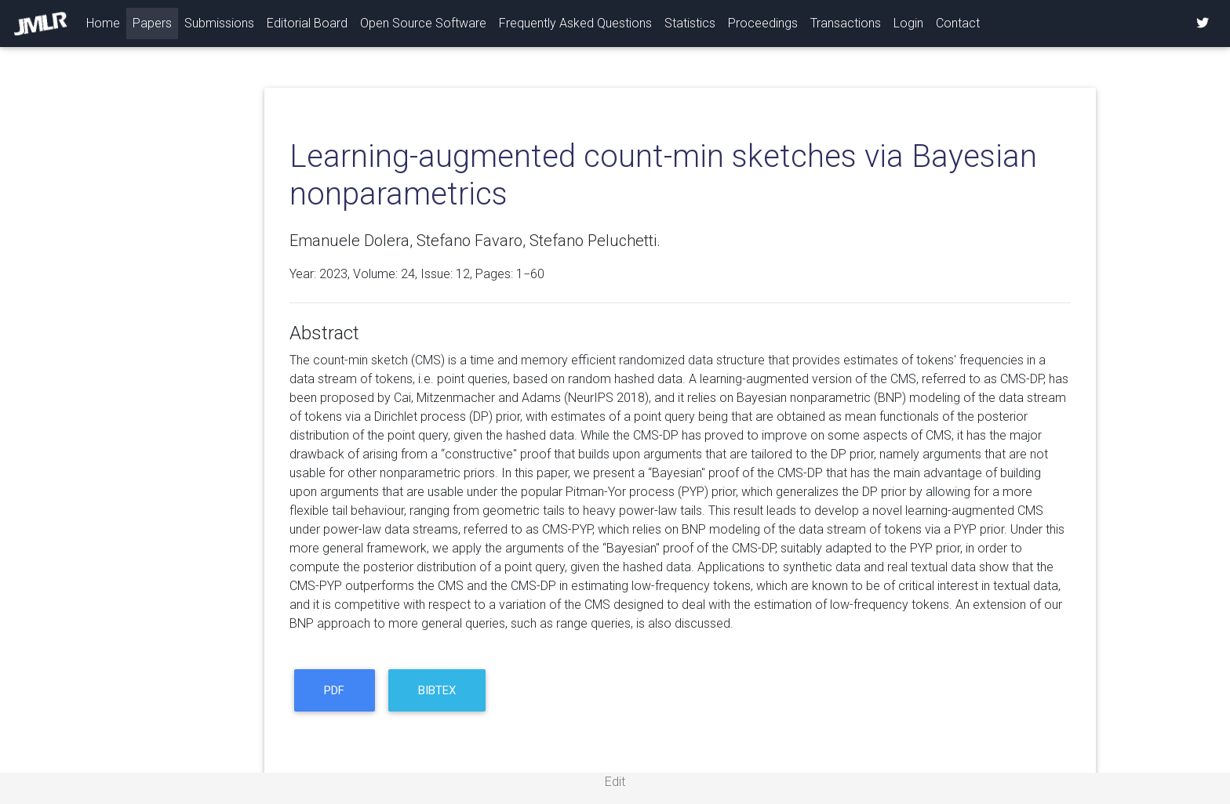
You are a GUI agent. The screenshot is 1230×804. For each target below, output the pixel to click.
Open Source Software (423, 23)
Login (908, 23)
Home (106, 22)
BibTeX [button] (437, 690)
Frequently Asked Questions (575, 23)
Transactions (845, 23)
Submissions (219, 23)
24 (408, 273)
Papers (152, 23)
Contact (958, 23)
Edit (615, 781)
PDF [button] (334, 690)
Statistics (689, 23)
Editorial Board (307, 23)
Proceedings (763, 23)
